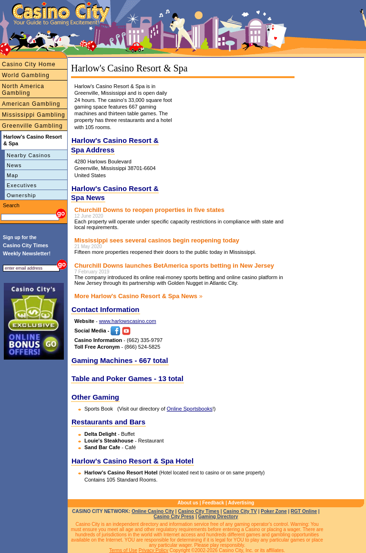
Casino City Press (173, 516)
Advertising (241, 502)
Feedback (213, 502)
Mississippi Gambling (33, 114)
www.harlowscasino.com (127, 321)
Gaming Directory (218, 516)
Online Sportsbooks (190, 409)
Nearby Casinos (29, 155)
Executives (22, 185)
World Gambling (26, 75)
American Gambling (31, 104)
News (14, 165)
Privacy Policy (153, 550)
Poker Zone (273, 511)
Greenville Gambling (32, 125)
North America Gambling (23, 89)
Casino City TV (240, 511)
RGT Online (304, 511)
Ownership (21, 195)
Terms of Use (123, 550)
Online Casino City (153, 511)
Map (12, 175)
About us (188, 502)
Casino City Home (29, 64)
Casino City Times (198, 511)
